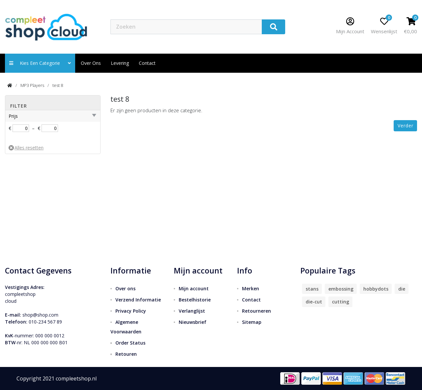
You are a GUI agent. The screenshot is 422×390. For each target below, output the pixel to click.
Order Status (130, 343)
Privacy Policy (130, 311)
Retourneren (256, 311)
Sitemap (251, 322)
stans (312, 289)
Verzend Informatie (138, 300)
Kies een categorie (40, 63)
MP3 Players (32, 85)
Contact (251, 300)
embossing (340, 289)
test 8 (57, 85)
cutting (340, 302)
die (401, 289)
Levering (120, 63)
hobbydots (375, 289)
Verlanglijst (192, 311)
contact (147, 63)
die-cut (314, 302)
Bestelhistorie (195, 300)
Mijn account (194, 288)
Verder (405, 125)
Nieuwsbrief (192, 322)
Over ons (91, 63)
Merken (250, 288)
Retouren (126, 354)
